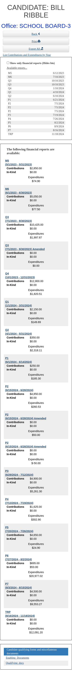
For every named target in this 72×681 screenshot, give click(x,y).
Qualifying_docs (15, 663)
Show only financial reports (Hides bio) (32, 63)
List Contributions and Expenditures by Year (27, 55)
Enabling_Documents (17, 657)
